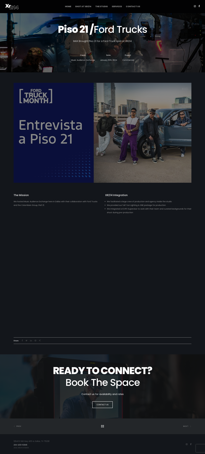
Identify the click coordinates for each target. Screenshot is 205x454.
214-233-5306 (20, 445)
